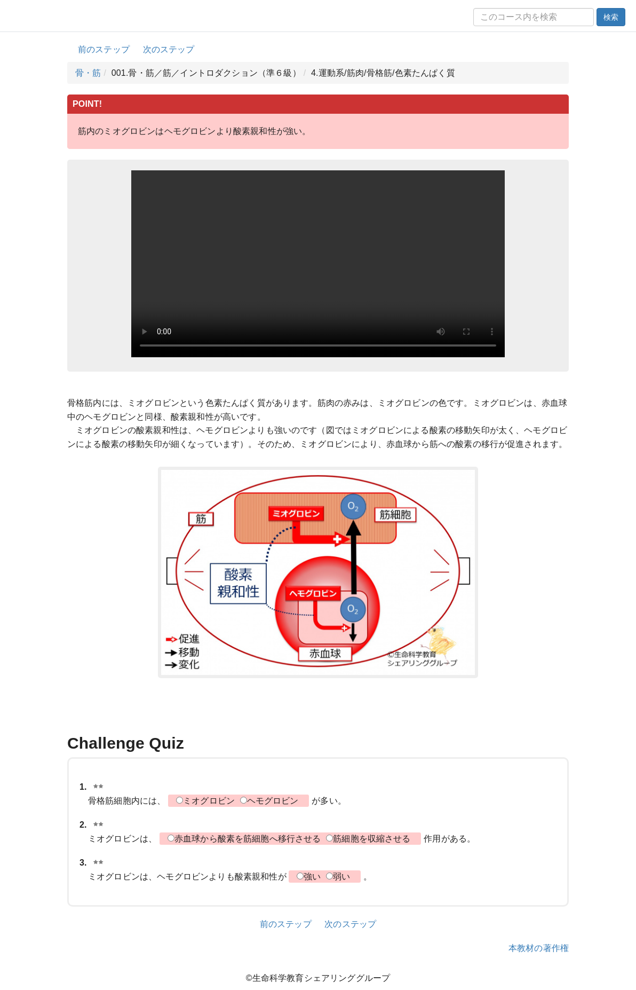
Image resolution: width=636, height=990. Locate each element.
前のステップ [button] (104, 49)
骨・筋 (88, 72)
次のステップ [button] (169, 49)
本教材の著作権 (538, 948)
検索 (610, 17)
